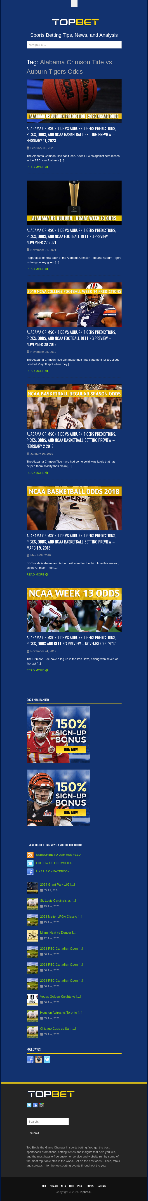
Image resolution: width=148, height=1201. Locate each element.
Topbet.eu (85, 1192)
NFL (44, 1185)
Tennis (89, 1185)
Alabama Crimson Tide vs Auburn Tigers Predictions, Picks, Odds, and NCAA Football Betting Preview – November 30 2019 (71, 338)
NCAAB (54, 1185)
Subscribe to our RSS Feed (58, 854)
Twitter (29, 1105)
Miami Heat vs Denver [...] (58, 932)
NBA (63, 1185)
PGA (79, 1185)
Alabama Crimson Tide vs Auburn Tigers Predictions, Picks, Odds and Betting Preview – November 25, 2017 (71, 640)
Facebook (35, 1105)
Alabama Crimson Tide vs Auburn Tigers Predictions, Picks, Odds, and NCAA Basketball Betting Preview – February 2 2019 (71, 440)
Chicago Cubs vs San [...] (58, 1028)
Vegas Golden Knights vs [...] (60, 996)
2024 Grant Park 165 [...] (57, 884)
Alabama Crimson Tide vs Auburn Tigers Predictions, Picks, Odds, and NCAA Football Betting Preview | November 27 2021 (71, 236)
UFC (71, 1185)
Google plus (41, 1105)
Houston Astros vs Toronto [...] (61, 1012)
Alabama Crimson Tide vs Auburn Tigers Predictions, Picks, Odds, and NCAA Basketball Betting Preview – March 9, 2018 (71, 542)
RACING (101, 1185)
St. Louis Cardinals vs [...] (58, 900)
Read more (36, 167)
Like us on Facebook (53, 871)
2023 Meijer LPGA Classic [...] (61, 916)
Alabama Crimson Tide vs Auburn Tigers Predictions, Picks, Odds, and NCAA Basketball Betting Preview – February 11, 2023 (71, 134)
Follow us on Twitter (54, 863)
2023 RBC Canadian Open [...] (61, 948)
